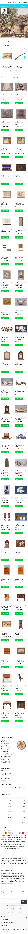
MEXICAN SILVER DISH (19, 311)
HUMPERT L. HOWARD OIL (4, 150)
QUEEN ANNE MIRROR (4, 472)
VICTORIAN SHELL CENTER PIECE (19, 419)
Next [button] (24, 57)
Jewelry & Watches (23, 6)
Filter (5, 77)
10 (19, 727)
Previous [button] (3, 57)
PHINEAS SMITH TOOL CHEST (5, 446)
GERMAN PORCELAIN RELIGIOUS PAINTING (18, 553)
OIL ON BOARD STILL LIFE (4, 311)
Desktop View (24, 929)
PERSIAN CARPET (5, 123)
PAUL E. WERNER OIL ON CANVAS (5, 284)
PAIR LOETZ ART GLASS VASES (5, 526)
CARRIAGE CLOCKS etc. (19, 526)
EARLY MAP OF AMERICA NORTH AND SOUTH (5, 231)
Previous (4, 727)
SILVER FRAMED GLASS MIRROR (5, 365)
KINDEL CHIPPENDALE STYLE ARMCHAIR (19, 687)
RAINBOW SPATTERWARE (5, 392)
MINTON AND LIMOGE (4, 338)
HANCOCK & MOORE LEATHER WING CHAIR (6, 607)
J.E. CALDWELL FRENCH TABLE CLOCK (19, 284)
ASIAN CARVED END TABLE (5, 258)
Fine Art (3, 6)
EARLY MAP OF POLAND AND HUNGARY (4, 204)
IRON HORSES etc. (19, 391)
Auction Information (19, 41)
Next (24, 727)
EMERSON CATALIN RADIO (6, 580)
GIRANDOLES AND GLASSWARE (19, 472)
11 (21, 727)
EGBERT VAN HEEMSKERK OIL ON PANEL (19, 177)
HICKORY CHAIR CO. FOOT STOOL (6, 714)
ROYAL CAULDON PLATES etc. (19, 338)
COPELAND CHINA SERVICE (19, 446)
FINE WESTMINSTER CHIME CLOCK (5, 419)
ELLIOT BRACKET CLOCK (5, 553)
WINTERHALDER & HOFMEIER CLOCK (19, 365)
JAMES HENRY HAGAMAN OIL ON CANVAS (19, 660)
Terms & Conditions (15, 929)
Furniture (16, 6)
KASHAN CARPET (19, 96)
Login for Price (5, 103)
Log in (25, 2)
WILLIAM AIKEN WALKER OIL (7, 67)
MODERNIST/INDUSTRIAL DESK (6, 687)
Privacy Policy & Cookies (5, 929)
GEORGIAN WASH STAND (19, 258)
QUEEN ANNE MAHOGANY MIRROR (18, 231)
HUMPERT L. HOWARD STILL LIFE (19, 150)
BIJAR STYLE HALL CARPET (19, 123)
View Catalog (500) (20, 35)
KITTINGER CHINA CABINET (19, 634)
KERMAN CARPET (5, 96)
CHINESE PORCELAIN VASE (5, 499)
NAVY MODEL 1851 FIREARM (5, 177)
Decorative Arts (9, 6)
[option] (7, 58)
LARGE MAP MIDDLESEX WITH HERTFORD (19, 204)
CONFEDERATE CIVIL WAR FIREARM (20, 67)
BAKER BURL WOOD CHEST (4, 660)
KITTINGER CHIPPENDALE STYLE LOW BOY (19, 607)
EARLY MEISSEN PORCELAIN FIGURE (20, 499)
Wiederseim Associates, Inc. (12, 28)
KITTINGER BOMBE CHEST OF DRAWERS (19, 714)
